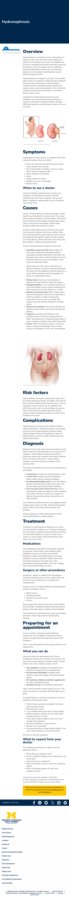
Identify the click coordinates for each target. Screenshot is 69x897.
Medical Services (7, 829)
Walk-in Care (6, 871)
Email (65, 803)
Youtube (46, 802)
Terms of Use (55, 782)
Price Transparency (8, 863)
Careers (4, 848)
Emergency (5, 860)
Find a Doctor (6, 833)
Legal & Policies (57, 891)
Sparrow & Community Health (12, 852)
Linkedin (39, 802)
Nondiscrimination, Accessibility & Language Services (24, 893)
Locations (5, 840)
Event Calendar (7, 883)
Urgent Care (6, 867)
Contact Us (5, 844)
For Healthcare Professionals (12, 879)
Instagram (59, 802)
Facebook (34, 802)
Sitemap (60, 893)
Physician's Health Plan (10, 875)
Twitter (52, 802)
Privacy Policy (49, 893)
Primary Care (6, 856)
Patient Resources (8, 836)
